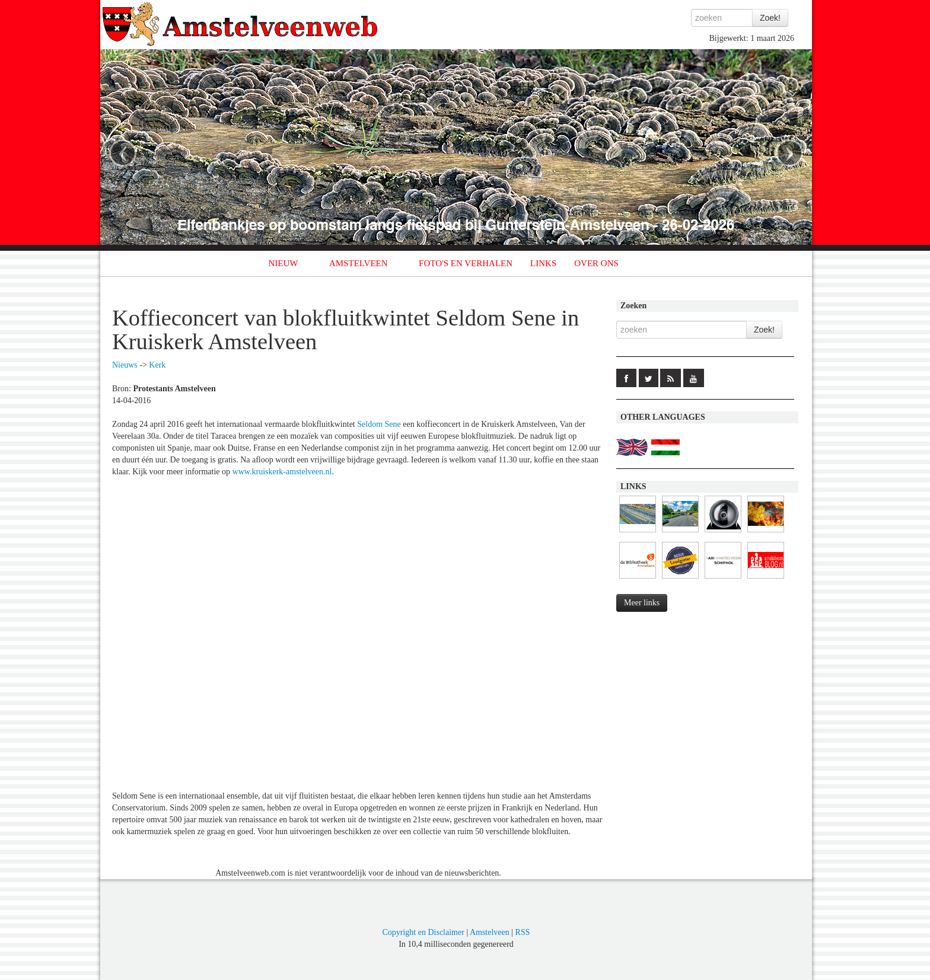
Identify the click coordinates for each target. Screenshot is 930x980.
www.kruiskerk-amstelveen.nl (282, 471)
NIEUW (283, 263)
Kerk (157, 364)
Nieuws (125, 364)
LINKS (543, 263)
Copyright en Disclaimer (423, 932)
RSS (522, 932)
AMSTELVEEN (358, 263)
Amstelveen (489, 932)
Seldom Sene (379, 424)
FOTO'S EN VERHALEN (465, 263)
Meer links (642, 602)
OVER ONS (596, 263)
